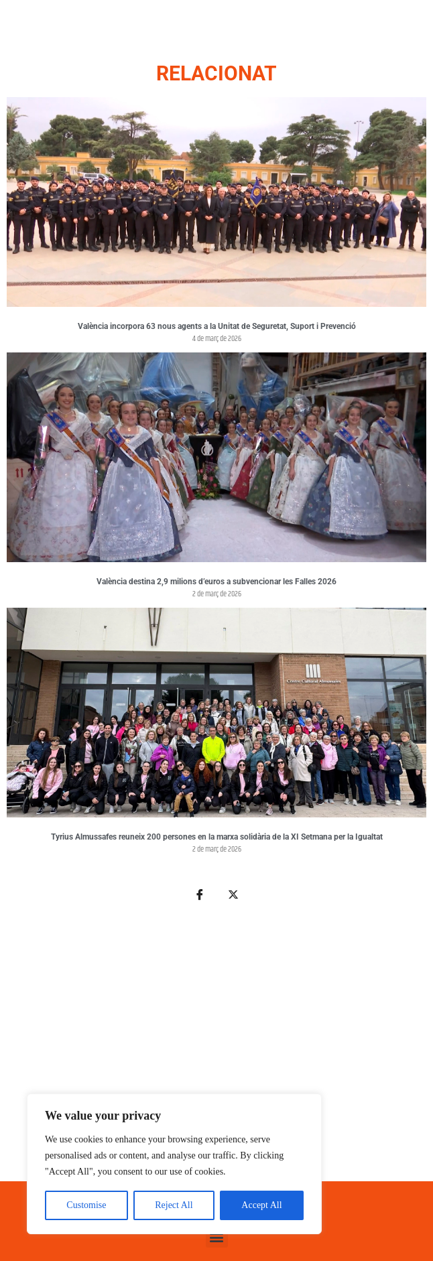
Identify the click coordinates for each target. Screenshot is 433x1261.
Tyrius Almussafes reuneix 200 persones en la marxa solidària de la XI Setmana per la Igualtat (217, 837)
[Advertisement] (216, 1049)
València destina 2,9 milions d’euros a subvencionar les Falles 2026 (216, 581)
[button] (217, 1236)
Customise (86, 1205)
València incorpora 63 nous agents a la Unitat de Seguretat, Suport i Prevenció (217, 326)
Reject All (173, 1205)
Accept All (261, 1205)
